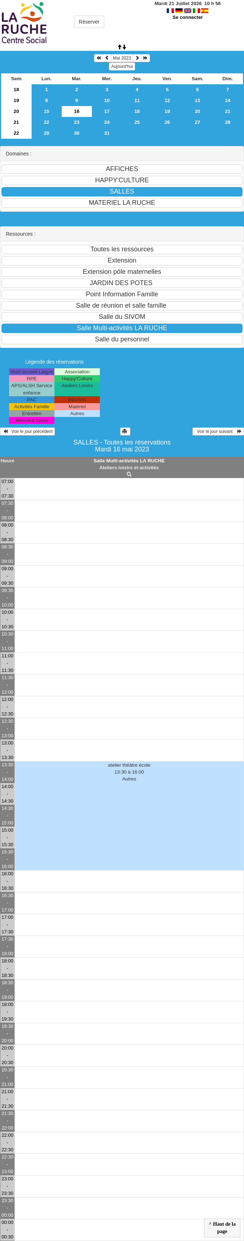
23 (77, 122)
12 (167, 100)
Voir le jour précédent (27, 431)
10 (107, 100)
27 (197, 122)
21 (228, 111)
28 (228, 122)
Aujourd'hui (122, 66)
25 (137, 122)
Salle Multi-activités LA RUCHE (129, 460)
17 (107, 111)
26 (167, 122)
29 (46, 133)
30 (77, 133)
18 (16, 89)
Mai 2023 (122, 58)
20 (16, 111)
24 (107, 122)
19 (16, 100)
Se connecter (187, 17)
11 (137, 100)
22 (46, 122)
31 (107, 133)
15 (46, 111)
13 (197, 100)
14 (228, 100)
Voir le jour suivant (218, 431)
